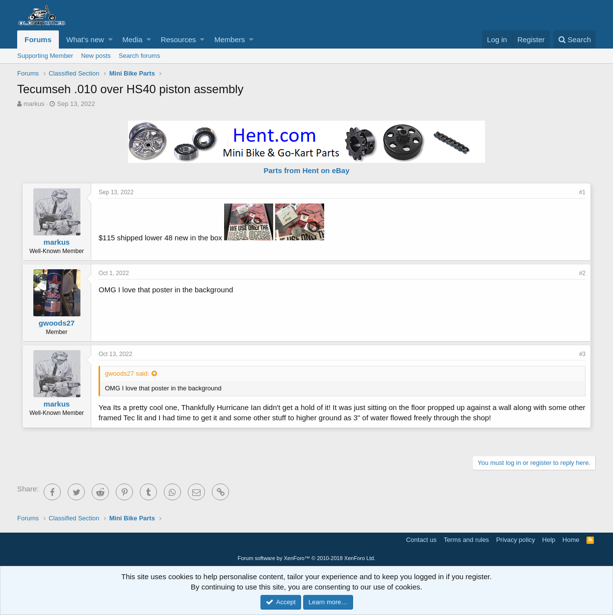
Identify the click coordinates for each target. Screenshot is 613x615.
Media (133, 39)
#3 (582, 354)
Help (549, 539)
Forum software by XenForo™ (307, 558)
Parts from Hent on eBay (306, 170)
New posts (96, 55)
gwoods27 (57, 323)
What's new (85, 39)
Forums (38, 39)
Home (571, 539)
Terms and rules (466, 539)
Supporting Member (45, 55)
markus (34, 103)
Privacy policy (515, 539)
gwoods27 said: (127, 373)
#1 (582, 192)
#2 (582, 273)
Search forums (139, 55)
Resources (178, 39)
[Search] (574, 39)
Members (229, 39)
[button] (110, 39)
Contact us (421, 539)
